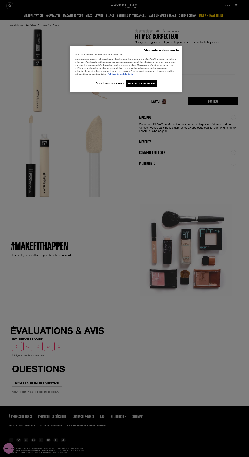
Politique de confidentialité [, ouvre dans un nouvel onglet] (120, 74)
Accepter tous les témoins (141, 83)
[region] (126, 69)
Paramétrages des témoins (110, 83)
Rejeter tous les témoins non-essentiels (161, 50)
